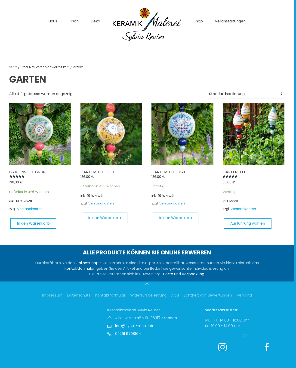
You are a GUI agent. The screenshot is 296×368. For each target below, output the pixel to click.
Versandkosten (30, 209)
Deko (95, 21)
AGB (175, 295)
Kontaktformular (79, 268)
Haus (52, 21)
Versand (244, 295)
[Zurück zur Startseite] (147, 24)
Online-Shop (87, 263)
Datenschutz (78, 295)
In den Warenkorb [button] (33, 223)
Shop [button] (198, 21)
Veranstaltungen (230, 21)
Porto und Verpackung (183, 274)
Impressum (52, 295)
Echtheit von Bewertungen (208, 295)
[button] (147, 284)
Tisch (74, 21)
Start (13, 67)
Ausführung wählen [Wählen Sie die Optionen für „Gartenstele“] (247, 223)
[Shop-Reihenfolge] (246, 94)
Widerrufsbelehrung (148, 295)
